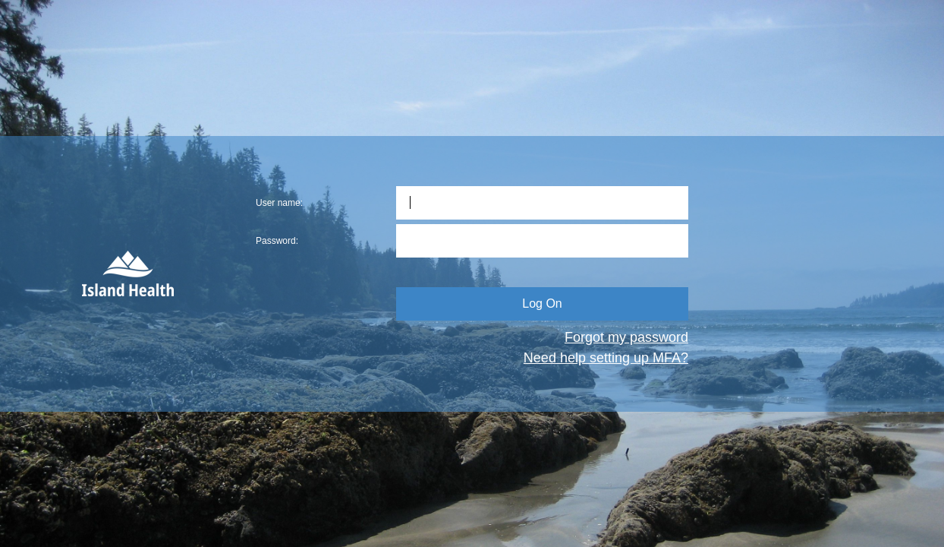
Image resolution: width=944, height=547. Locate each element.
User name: (279, 203)
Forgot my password (626, 337)
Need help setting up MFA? (606, 357)
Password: (277, 241)
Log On (542, 303)
